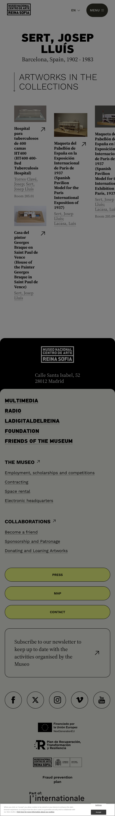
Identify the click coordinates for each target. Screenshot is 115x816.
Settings (98, 805)
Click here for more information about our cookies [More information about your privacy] (35, 812)
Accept (98, 812)
